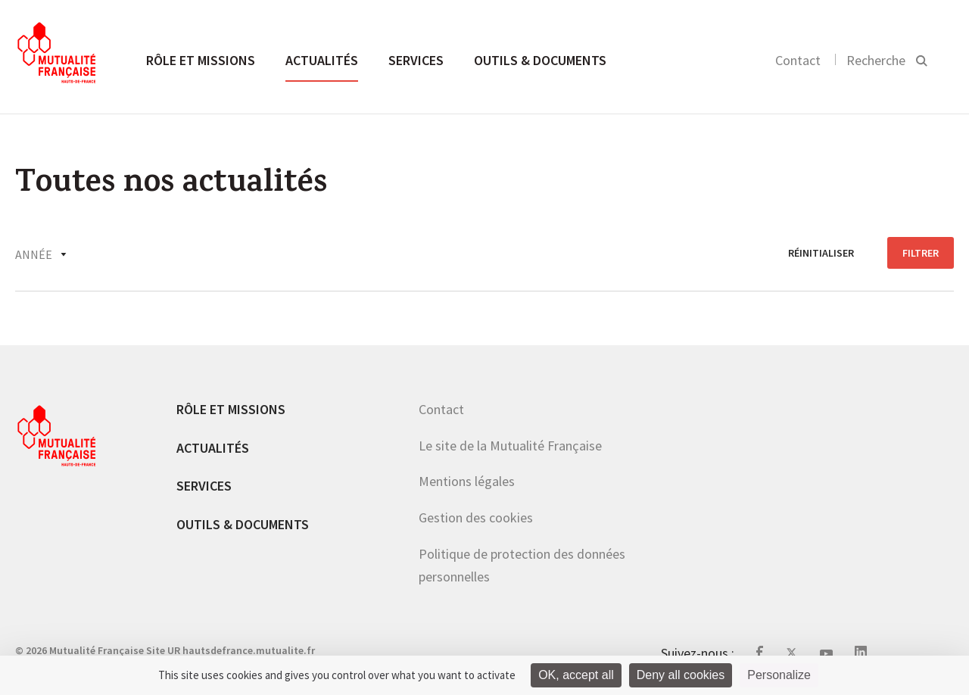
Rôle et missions (200, 60)
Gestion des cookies (476, 517)
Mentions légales (467, 481)
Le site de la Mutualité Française (510, 445)
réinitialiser (821, 253)
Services (416, 60)
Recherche (875, 60)
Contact (798, 60)
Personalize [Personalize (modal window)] (779, 675)
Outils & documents (540, 60)
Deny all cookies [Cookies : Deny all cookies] (681, 675)
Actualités (321, 60)
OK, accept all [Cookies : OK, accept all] (576, 675)
